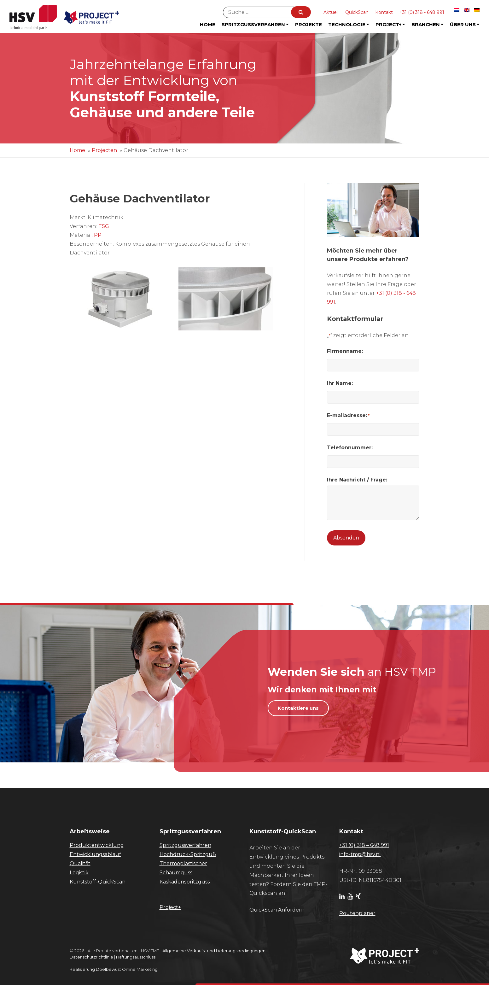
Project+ (390, 24)
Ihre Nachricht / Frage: (357, 480)
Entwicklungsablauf (95, 854)
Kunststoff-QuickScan (97, 882)
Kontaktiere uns (298, 708)
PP (98, 235)
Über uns (465, 24)
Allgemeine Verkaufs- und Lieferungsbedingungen (213, 950)
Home (207, 24)
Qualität (80, 863)
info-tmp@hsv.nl (360, 854)
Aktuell (331, 12)
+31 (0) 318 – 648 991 (364, 845)
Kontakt (384, 12)
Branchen (427, 24)
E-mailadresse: (348, 415)
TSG (103, 226)
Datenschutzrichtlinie (91, 956)
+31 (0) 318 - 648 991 (421, 12)
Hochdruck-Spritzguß (188, 854)
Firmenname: (345, 351)
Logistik (79, 873)
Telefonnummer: (350, 448)
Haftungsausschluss (135, 956)
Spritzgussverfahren (255, 24)
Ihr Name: (340, 383)
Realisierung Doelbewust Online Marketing (114, 969)
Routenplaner (357, 913)
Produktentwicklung (97, 845)
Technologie (348, 24)
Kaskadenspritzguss (185, 882)
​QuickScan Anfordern (277, 910)
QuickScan (357, 12)
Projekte (308, 24)
